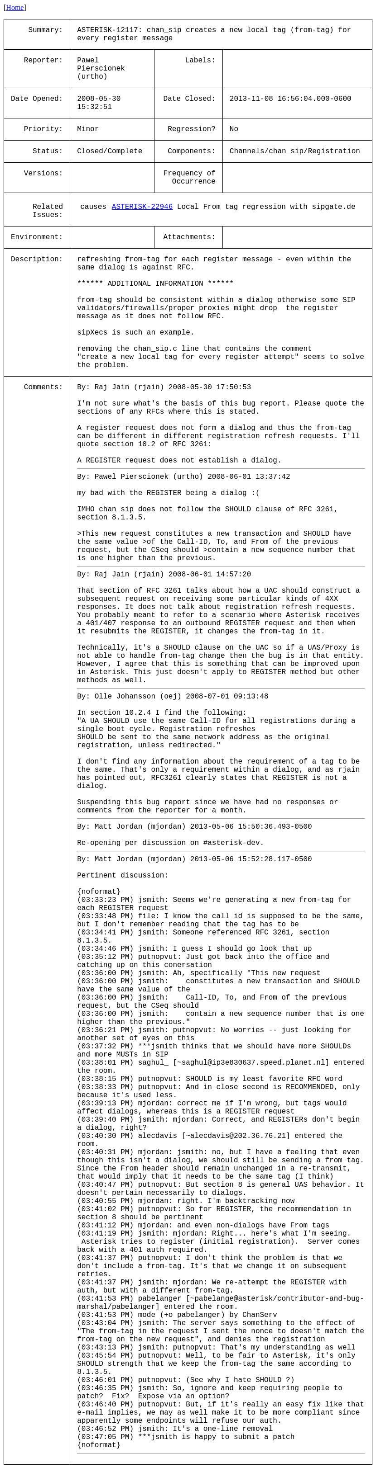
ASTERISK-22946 (142, 207)
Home (15, 7)
